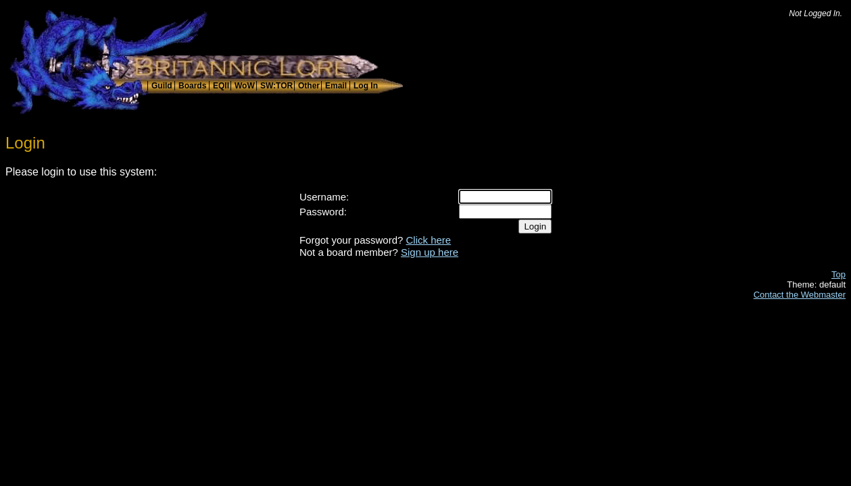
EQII (221, 85)
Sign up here (429, 252)
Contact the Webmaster (800, 295)
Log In (366, 85)
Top (838, 274)
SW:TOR (276, 85)
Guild (161, 85)
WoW (245, 85)
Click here (429, 240)
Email (336, 85)
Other (309, 85)
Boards (192, 85)
